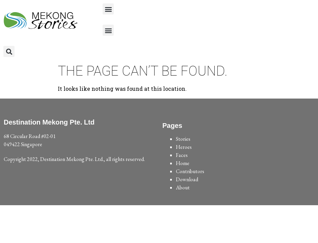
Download (187, 179)
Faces (182, 155)
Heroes (184, 147)
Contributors (190, 171)
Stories (183, 138)
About (183, 187)
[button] (108, 9)
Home (182, 163)
